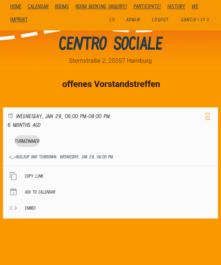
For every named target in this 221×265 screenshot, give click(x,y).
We (195, 6)
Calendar (38, 6)
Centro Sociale (110, 43)
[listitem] (110, 176)
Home (15, 6)
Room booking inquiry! (101, 6)
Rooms (62, 6)
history (176, 6)
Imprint (19, 19)
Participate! (147, 6)
